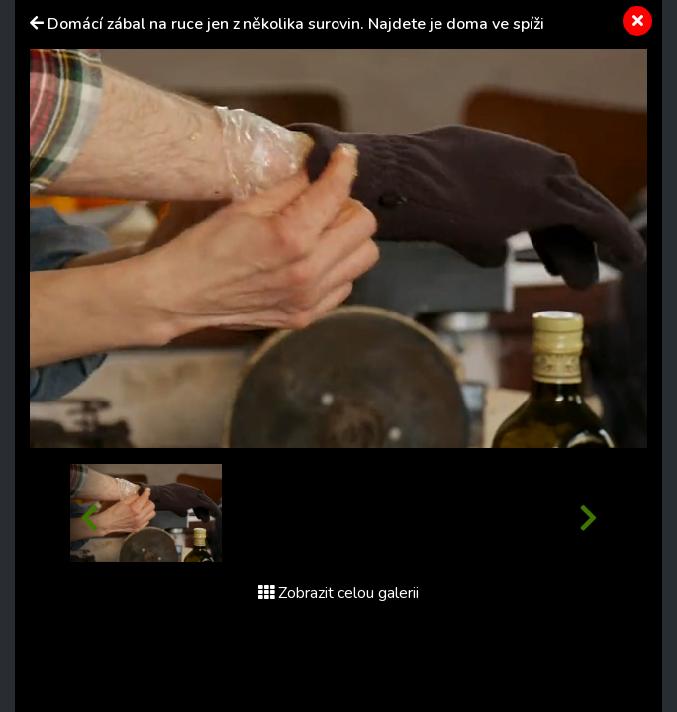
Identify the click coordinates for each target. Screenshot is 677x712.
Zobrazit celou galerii (338, 593)
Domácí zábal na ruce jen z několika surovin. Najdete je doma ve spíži (296, 24)
